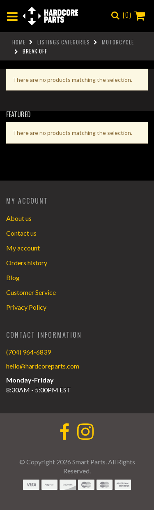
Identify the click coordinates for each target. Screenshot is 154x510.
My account (23, 248)
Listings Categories (63, 42)
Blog (13, 277)
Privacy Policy (26, 307)
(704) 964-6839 (28, 352)
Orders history (26, 263)
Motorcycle (118, 42)
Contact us (21, 233)
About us (19, 218)
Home (18, 42)
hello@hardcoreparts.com (42, 366)
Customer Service (31, 292)
